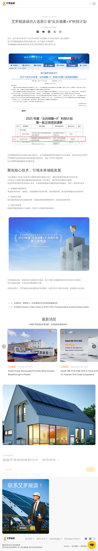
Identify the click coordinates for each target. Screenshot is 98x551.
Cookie (66, 546)
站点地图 (75, 546)
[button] (94, 346)
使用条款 (84, 546)
